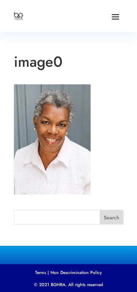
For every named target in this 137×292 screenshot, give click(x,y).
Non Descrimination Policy (76, 272)
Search (111, 217)
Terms (40, 272)
